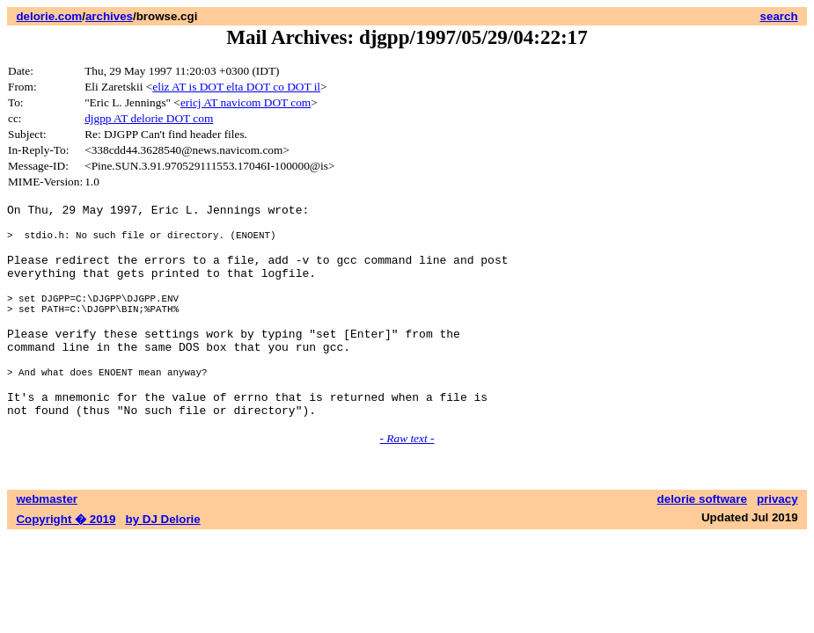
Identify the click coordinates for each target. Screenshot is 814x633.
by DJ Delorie (163, 564)
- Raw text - (407, 483)
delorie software (702, 543)
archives (109, 16)
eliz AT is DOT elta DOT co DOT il (236, 86)
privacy (777, 543)
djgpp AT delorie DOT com (148, 118)
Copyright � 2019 (65, 564)
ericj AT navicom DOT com (245, 102)
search (779, 16)
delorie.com (49, 16)
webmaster (46, 543)
